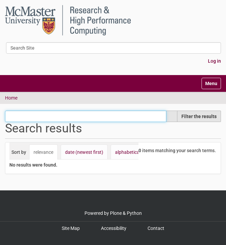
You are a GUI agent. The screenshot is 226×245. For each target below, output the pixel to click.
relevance (43, 152)
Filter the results (199, 116)
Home (11, 98)
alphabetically (129, 152)
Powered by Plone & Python (113, 213)
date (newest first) (84, 152)
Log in (214, 61)
